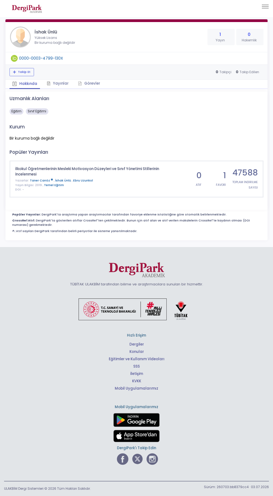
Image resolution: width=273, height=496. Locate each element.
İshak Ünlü (63, 180)
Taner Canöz (42, 180)
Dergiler (136, 344)
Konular (136, 351)
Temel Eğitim (54, 185)
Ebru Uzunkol (83, 180)
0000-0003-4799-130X (41, 58)
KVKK (136, 381)
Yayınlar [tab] (58, 83)
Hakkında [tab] (24, 83)
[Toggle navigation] (265, 6)
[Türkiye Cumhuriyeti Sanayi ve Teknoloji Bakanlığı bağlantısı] (136, 309)
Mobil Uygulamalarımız (136, 388)
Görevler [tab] (89, 83)
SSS (136, 366)
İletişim (136, 373)
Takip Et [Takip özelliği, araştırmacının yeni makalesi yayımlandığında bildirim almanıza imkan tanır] (23, 72)
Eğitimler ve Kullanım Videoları (137, 359)
